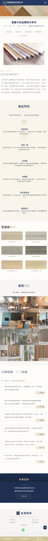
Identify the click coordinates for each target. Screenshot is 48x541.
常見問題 (35, 522)
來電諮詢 (24, 496)
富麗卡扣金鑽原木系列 (36, 26)
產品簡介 (9, 32)
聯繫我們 (24, 525)
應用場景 (39, 32)
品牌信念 (13, 519)
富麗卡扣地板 (22, 26)
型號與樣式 (29, 32)
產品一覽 (12, 26)
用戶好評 (24, 36)
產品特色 (18, 32)
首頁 (5, 26)
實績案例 (13, 522)
